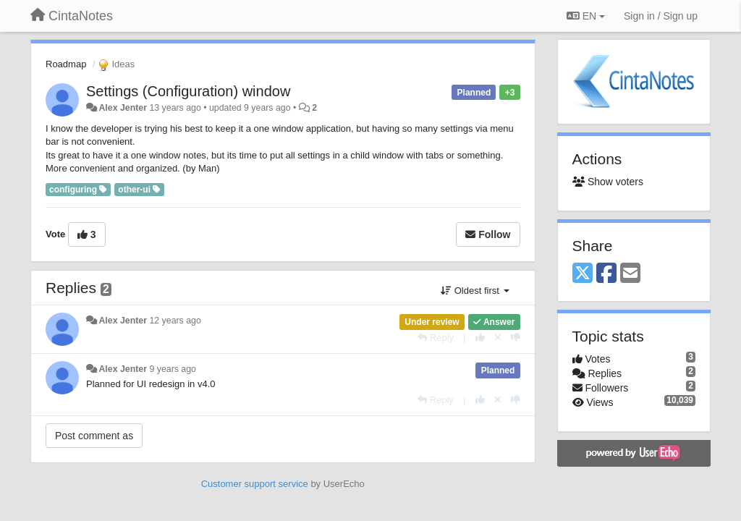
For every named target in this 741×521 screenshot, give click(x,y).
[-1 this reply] (515, 337)
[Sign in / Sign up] (660, 16)
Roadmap (66, 64)
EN (586, 16)
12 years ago (174, 320)
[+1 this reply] (480, 337)
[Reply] (436, 337)
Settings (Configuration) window (188, 91)
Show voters (607, 181)
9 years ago (172, 369)
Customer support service (254, 483)
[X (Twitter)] (582, 274)
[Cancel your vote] (497, 337)
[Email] (630, 274)
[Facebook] (606, 274)
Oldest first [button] (475, 290)
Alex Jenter (122, 108)
